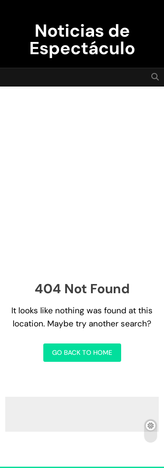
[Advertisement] (82, 173)
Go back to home (82, 352)
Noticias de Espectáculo (82, 39)
